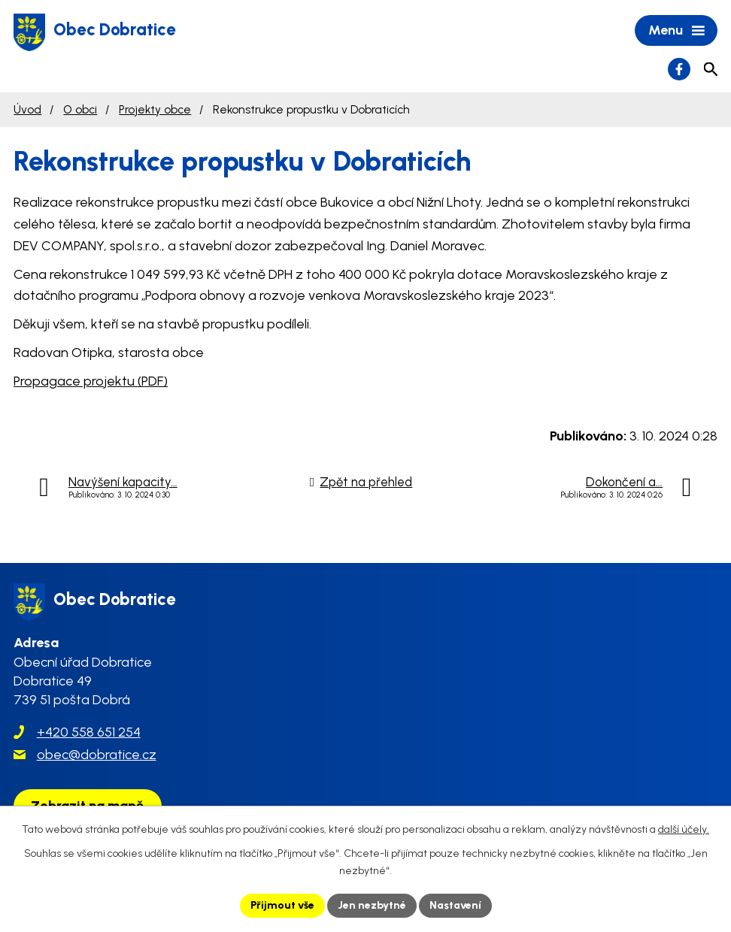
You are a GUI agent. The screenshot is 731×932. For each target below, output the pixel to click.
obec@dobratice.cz (96, 754)
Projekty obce (155, 109)
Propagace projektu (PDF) (91, 381)
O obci (80, 109)
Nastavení (455, 905)
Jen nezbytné (372, 905)
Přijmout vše (282, 905)
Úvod (27, 109)
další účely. (683, 829)
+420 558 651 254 (89, 732)
